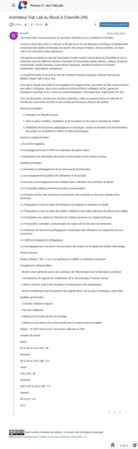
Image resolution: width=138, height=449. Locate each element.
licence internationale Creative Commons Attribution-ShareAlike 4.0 (51, 436)
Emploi (17, 24)
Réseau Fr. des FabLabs (46, 5)
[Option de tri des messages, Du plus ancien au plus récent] (95, 24)
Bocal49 (24, 33)
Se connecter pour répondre (114, 24)
